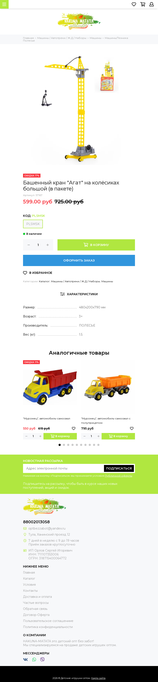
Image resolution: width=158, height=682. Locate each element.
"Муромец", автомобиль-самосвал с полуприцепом (105, 420)
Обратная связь (35, 609)
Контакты (30, 591)
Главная (29, 572)
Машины (107, 281)
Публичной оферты (118, 475)
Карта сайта (98, 678)
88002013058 (36, 522)
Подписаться (119, 468)
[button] (60, 445)
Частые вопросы (36, 603)
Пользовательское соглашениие (48, 621)
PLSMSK (33, 224)
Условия (29, 585)
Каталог (44, 281)
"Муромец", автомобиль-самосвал (46, 418)
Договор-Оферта (36, 615)
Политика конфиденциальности (48, 627)
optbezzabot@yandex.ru (46, 528)
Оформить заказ (79, 260)
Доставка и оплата (37, 597)
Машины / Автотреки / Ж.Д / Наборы (75, 281)
